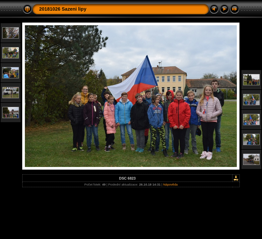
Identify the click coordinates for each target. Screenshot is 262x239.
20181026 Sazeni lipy (62, 9)
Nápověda (170, 184)
